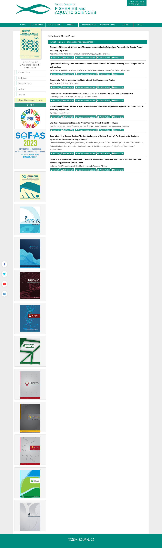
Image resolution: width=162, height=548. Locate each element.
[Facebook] (4, 264)
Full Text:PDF (67, 58)
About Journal (37, 24)
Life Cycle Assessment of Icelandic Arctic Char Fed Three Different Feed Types (84, 123)
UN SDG (140, 24)
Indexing (70, 24)
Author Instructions (88, 24)
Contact (125, 24)
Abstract (55, 58)
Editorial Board (54, 24)
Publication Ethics (107, 24)
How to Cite (117, 58)
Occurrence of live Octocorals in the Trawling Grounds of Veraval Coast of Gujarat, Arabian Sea (91, 93)
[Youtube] (4, 284)
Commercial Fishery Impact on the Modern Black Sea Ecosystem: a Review (82, 80)
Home (22, 24)
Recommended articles (85, 58)
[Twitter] (4, 274)
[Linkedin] (4, 294)
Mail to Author (103, 58)
